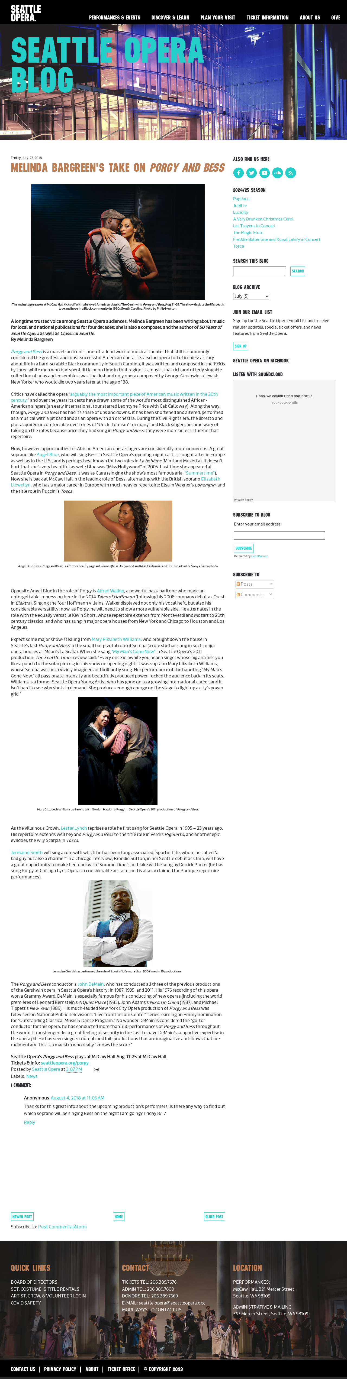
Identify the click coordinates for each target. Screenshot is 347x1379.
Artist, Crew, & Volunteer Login (48, 1296)
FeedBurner (259, 556)
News (32, 1076)
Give (335, 17)
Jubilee (240, 206)
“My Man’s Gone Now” (133, 652)
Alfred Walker (110, 591)
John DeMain (91, 984)
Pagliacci (241, 199)
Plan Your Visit (218, 17)
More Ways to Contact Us (152, 1310)
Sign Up (241, 346)
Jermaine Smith (27, 853)
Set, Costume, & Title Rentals (45, 1289)
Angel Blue (47, 455)
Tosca (238, 246)
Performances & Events (114, 17)
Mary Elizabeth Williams (116, 640)
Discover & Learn (170, 17)
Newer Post (22, 1216)
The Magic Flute (248, 233)
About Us (310, 17)
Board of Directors (34, 1282)
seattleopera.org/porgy (65, 1063)
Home (119, 1216)
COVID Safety (26, 1303)
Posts (245, 584)
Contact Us (23, 1369)
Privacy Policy (60, 1369)
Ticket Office (121, 1369)
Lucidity (240, 212)
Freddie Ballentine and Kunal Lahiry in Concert (276, 239)
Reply (29, 1122)
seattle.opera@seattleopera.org (172, 1303)
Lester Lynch (74, 828)
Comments (250, 595)
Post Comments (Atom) (62, 1227)
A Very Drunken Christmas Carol (263, 219)
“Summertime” (199, 473)
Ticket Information (267, 17)
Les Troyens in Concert (254, 226)
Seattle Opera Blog (108, 64)
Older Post (214, 1216)
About (92, 1369)
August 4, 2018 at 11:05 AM (77, 1098)
